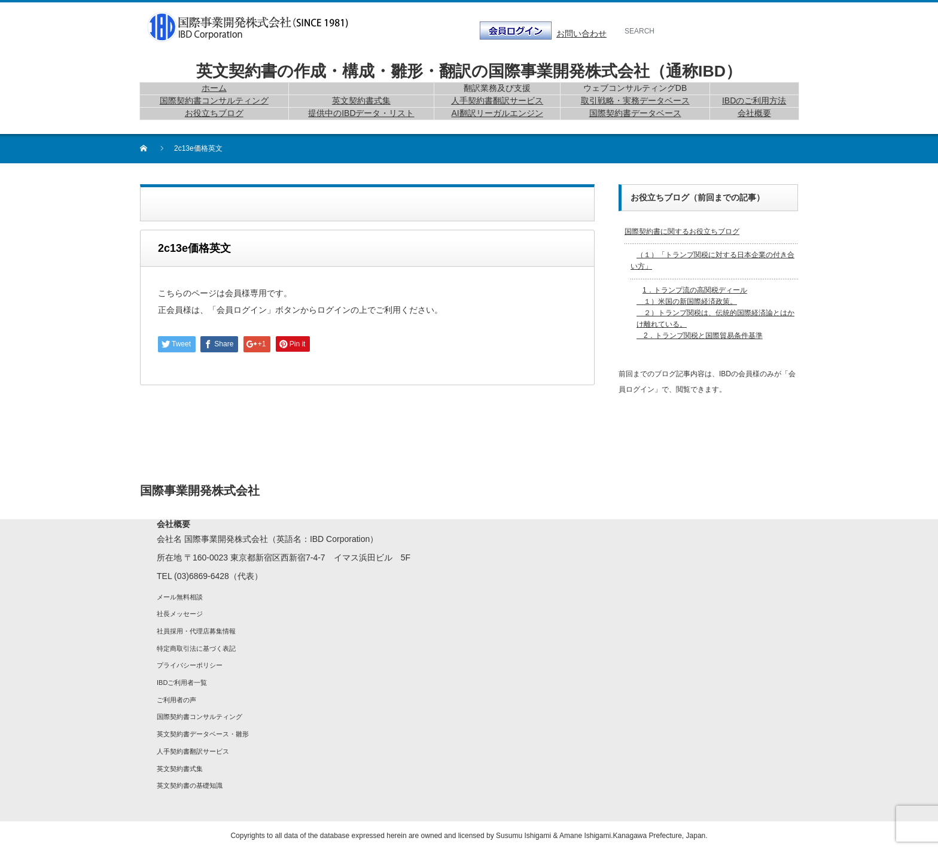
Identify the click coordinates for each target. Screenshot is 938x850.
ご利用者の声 (176, 699)
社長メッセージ (180, 613)
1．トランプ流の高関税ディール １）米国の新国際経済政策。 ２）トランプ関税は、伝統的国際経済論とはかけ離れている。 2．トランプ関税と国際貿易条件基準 (715, 313)
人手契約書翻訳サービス (193, 751)
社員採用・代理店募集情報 (196, 631)
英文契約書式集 (180, 768)
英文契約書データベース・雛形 (203, 734)
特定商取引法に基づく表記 (196, 648)
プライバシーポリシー (190, 665)
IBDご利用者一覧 (182, 682)
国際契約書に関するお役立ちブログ (682, 231)
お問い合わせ (581, 33)
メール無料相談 (180, 597)
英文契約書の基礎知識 (190, 785)
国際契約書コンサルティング (199, 716)
